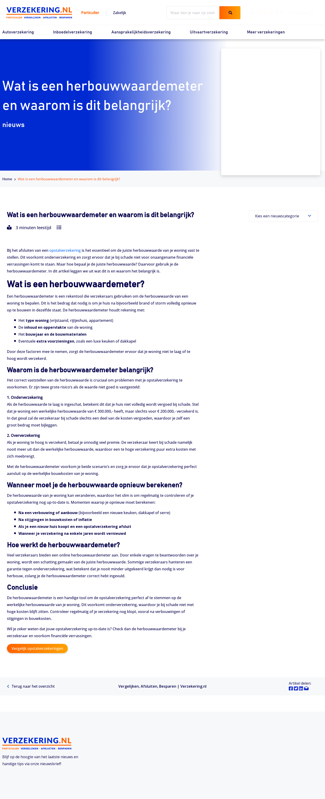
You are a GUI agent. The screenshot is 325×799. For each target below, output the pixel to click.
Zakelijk (119, 12)
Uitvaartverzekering (209, 32)
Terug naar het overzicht (31, 686)
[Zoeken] (229, 12)
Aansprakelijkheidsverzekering (141, 32)
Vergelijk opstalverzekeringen (37, 648)
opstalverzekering (65, 250)
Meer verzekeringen (266, 32)
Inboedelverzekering (72, 32)
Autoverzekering (18, 32)
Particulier (90, 12)
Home (7, 179)
